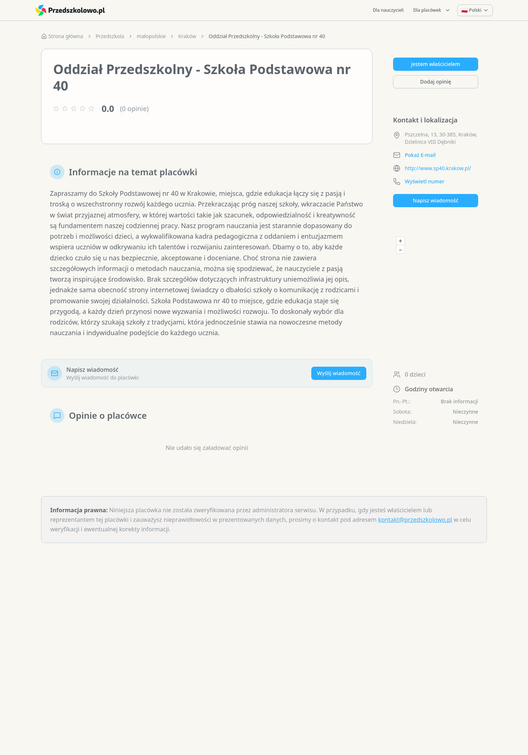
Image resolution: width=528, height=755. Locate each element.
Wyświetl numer (424, 181)
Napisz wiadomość (435, 200)
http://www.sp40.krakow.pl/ (438, 168)
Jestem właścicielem (435, 64)
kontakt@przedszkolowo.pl (415, 520)
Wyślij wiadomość (338, 373)
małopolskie (151, 36)
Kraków (187, 36)
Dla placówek (432, 10)
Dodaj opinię (435, 81)
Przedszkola (110, 36)
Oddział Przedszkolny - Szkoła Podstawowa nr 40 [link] (267, 36)
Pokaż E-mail (420, 154)
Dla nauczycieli (388, 10)
